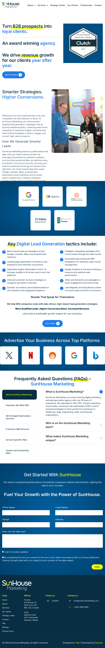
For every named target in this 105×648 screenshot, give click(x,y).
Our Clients (72, 5)
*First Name (8, 507)
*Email (5, 519)
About (31, 5)
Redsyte (99, 643)
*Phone (59, 519)
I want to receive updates (16, 552)
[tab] (19, 395)
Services (42, 5)
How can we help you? (14, 531)
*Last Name (61, 507)
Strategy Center (57, 5)
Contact (98, 5)
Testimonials (86, 5)
